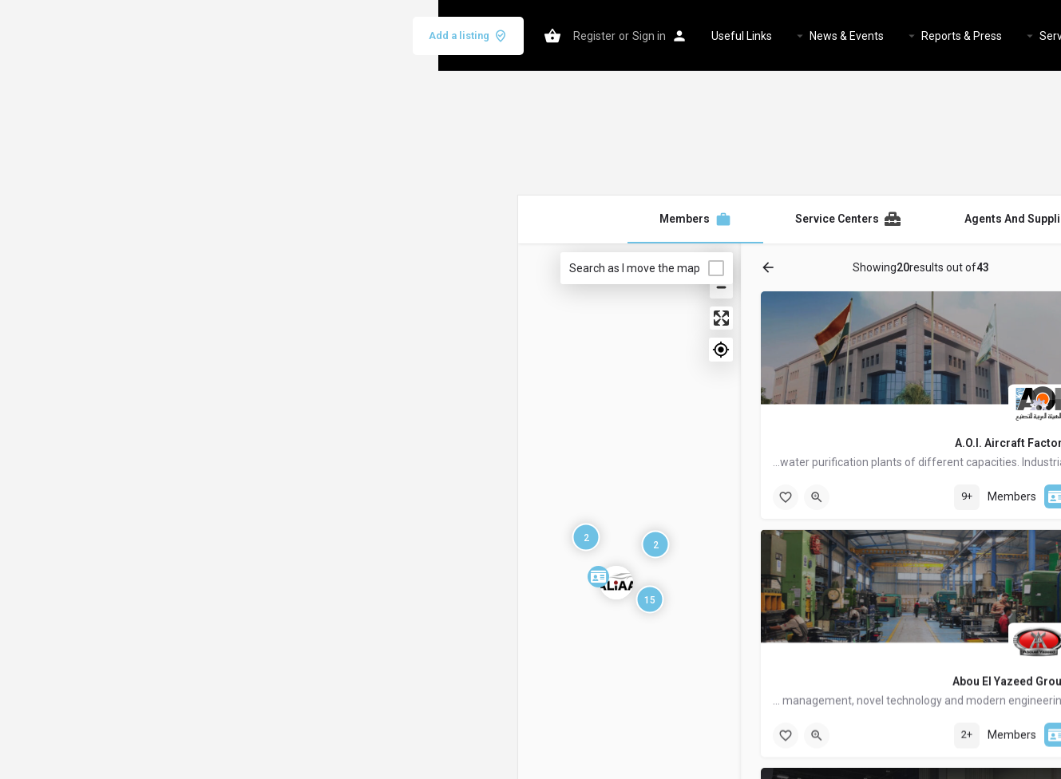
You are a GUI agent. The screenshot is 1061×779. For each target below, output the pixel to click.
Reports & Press (523, 36)
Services (622, 36)
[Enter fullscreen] (283, 318)
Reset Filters (822, 701)
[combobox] (821, 384)
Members (706, 36)
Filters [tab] (940, 267)
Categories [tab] (881, 267)
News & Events (408, 36)
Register (156, 36)
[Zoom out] (283, 287)
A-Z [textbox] (940, 609)
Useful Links (303, 36)
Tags (944, 549)
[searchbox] (819, 381)
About (783, 36)
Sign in (211, 36)
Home (838, 36)
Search (822, 662)
